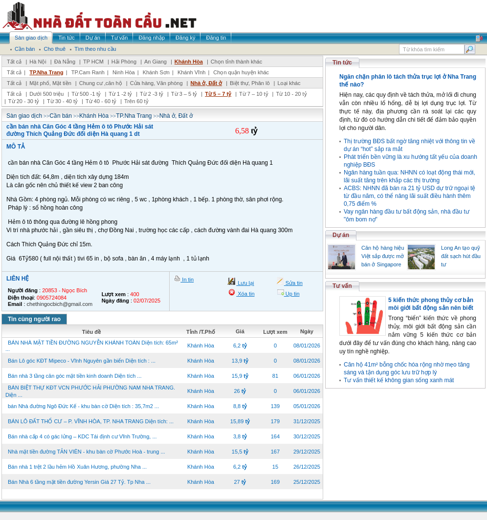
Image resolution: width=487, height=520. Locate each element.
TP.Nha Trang (46, 72)
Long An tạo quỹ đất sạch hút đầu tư (461, 256)
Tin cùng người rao (34, 319)
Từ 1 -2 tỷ (120, 94)
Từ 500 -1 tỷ (86, 94)
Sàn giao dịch (24, 115)
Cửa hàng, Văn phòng (156, 83)
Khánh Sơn (156, 72)
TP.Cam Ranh (88, 72)
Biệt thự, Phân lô (250, 83)
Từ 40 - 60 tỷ (101, 101)
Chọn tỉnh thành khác (236, 62)
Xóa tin (245, 294)
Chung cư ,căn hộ (100, 83)
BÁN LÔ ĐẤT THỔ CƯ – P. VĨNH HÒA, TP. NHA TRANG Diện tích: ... (91, 421)
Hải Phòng (123, 62)
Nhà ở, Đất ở (206, 83)
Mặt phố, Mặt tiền (50, 83)
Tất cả (14, 62)
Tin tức (342, 62)
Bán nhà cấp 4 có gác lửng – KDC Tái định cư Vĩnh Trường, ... (82, 436)
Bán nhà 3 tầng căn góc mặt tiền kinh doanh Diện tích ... (75, 376)
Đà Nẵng (64, 62)
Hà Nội (37, 62)
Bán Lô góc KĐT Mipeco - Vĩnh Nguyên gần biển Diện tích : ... (81, 361)
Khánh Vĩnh (191, 72)
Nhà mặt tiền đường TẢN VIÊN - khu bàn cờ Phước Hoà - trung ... (86, 452)
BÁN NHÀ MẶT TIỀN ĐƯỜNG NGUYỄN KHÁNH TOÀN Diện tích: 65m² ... (91, 346)
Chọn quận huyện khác (241, 72)
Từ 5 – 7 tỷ (218, 94)
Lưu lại (245, 283)
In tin (187, 279)
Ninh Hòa (123, 72)
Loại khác (288, 83)
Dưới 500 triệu (46, 94)
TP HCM (93, 62)
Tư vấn (342, 285)
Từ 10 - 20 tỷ (291, 94)
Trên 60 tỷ (136, 101)
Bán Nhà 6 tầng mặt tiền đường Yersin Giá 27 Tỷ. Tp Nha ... (79, 482)
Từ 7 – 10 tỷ (253, 94)
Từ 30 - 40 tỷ (62, 101)
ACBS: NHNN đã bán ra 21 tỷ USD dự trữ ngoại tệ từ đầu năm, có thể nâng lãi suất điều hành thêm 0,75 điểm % (409, 196)
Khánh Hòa (189, 62)
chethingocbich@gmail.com (60, 304)
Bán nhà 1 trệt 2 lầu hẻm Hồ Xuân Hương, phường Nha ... (77, 467)
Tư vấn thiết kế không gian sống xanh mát (399, 380)
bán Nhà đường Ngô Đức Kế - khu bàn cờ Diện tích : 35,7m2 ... (83, 406)
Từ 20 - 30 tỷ (23, 101)
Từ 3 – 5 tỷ (184, 94)
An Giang (155, 62)
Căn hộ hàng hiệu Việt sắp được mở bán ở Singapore (382, 256)
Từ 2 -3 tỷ (151, 94)
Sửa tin (293, 283)
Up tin (292, 294)
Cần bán (60, 115)
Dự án (340, 235)
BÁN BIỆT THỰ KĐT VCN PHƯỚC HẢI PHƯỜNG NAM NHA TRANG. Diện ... (90, 391)
